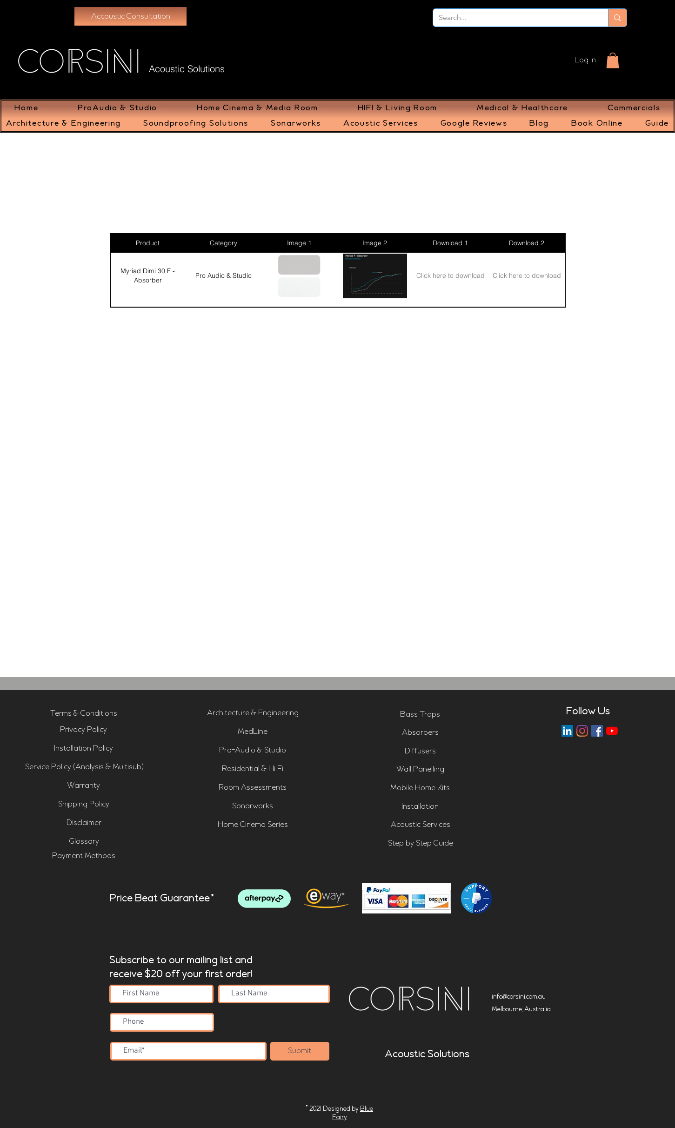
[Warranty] (83, 786)
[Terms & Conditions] (83, 713)
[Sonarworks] (252, 806)
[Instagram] (582, 731)
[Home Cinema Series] (252, 825)
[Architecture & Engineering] (253, 713)
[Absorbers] (420, 733)
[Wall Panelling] (420, 769)
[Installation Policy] (84, 748)
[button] (612, 60)
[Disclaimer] (84, 823)
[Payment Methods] (83, 856)
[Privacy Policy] (83, 730)
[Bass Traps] (420, 714)
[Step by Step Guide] (420, 843)
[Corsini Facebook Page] (597, 731)
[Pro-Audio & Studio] (252, 750)
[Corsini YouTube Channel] (612, 731)
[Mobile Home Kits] (420, 788)
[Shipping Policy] (83, 804)
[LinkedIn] (567, 731)
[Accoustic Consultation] (130, 16)
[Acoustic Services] (420, 825)
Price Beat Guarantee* (162, 899)
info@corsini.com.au (519, 997)
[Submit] (299, 1051)
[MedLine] (252, 732)
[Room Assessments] (253, 788)
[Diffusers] (420, 751)
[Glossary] (84, 842)
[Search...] (514, 18)
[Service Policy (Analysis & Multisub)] (84, 767)
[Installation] (420, 807)
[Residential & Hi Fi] (252, 769)
